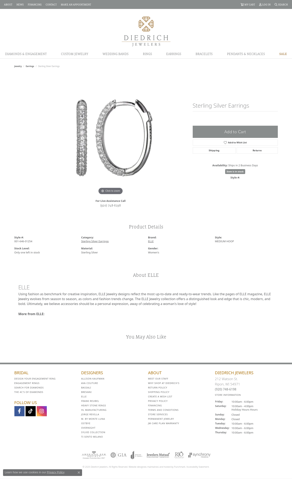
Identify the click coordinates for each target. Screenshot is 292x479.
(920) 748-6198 (110, 205)
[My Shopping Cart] (248, 4)
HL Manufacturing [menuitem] (94, 409)
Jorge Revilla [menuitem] (90, 414)
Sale (283, 54)
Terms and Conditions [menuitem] (163, 409)
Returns (257, 150)
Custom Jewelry (74, 54)
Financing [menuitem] (155, 405)
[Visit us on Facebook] (19, 411)
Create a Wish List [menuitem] (160, 396)
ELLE (151, 241)
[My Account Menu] (265, 4)
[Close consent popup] (79, 472)
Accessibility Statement (197, 466)
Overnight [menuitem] (88, 427)
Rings (147, 54)
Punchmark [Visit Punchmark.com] (179, 466)
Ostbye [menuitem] (86, 423)
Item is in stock (235, 171)
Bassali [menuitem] (86, 387)
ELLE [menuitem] (84, 396)
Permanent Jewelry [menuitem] (161, 418)
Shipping (214, 150)
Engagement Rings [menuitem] (27, 383)
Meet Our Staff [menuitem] (158, 378)
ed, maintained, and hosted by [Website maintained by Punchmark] (159, 466)
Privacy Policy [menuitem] (158, 400)
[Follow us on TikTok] (31, 411)
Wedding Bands (115, 54)
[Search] (281, 4)
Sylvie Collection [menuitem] (93, 432)
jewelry (18, 66)
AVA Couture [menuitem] (89, 383)
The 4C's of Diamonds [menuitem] (28, 392)
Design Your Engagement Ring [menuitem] (35, 378)
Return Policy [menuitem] (157, 387)
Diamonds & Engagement (26, 54)
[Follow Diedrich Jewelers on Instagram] (42, 411)
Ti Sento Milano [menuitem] (92, 436)
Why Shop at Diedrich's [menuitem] (164, 383)
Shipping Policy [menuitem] (159, 392)
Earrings (173, 54)
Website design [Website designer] (136, 466)
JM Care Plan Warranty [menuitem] (163, 423)
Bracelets (204, 54)
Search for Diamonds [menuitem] (29, 387)
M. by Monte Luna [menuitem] (93, 418)
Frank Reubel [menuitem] (90, 400)
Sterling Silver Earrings (95, 241)
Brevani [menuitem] (86, 392)
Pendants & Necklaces (246, 54)
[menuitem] (93, 455)
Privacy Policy (55, 472)
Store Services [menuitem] (158, 414)
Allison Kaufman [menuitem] (93, 378)
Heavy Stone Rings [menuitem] (93, 405)
